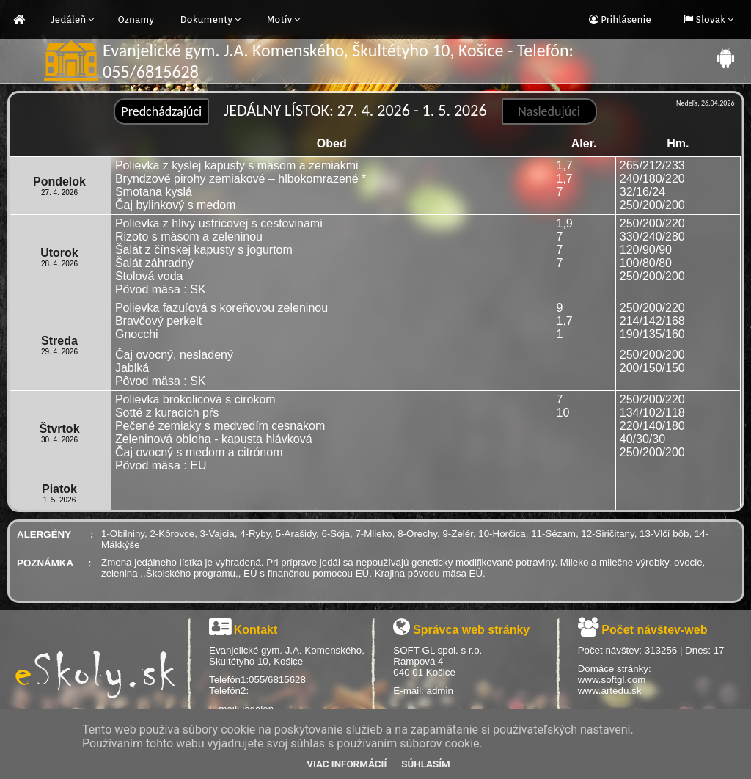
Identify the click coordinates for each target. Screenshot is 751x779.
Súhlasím (425, 763)
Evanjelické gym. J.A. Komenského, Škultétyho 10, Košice (286, 656)
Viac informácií (347, 763)
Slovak (709, 19)
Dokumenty (206, 19)
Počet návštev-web (654, 629)
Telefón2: (229, 690)
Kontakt (256, 629)
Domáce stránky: (614, 668)
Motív (280, 19)
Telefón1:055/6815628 (257, 679)
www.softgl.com (612, 679)
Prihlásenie (624, 19)
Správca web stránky (471, 629)
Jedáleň (68, 19)
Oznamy (135, 19)
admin (440, 690)
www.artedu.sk (610, 690)
